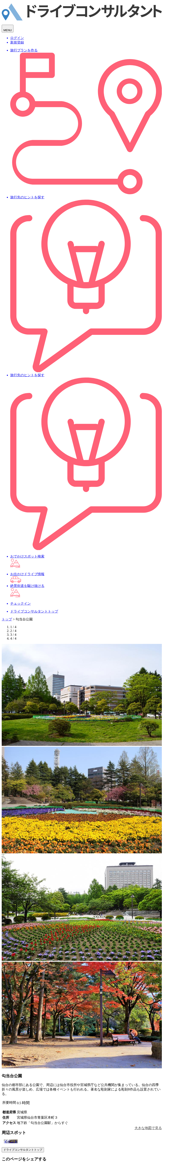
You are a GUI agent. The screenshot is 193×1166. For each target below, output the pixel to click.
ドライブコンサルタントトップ (22, 1149)
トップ (7, 619)
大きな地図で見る (148, 1128)
